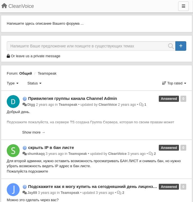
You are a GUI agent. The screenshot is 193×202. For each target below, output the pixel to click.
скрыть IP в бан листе (51, 147)
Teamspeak (47, 73)
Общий (25, 73)
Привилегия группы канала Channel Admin (72, 98)
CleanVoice (107, 105)
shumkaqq (36, 154)
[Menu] (183, 6)
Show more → (33, 132)
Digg (31, 105)
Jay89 (32, 193)
